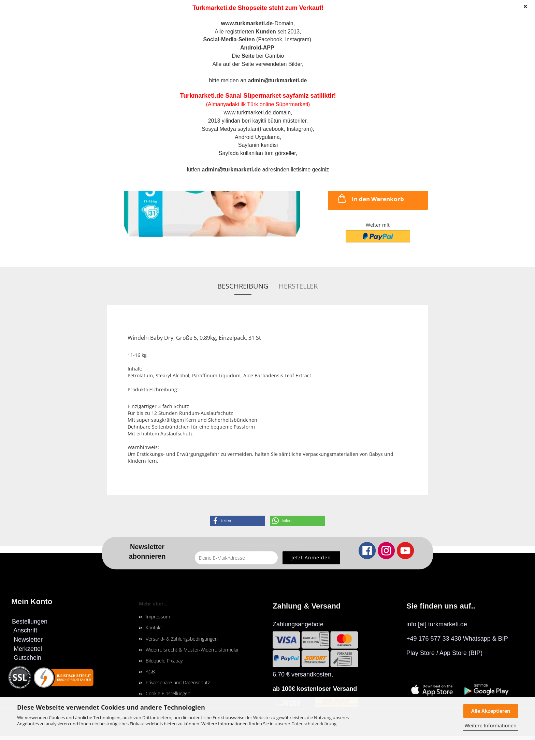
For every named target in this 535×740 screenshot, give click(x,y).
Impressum (158, 616)
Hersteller (298, 286)
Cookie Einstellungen (168, 693)
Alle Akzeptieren (490, 711)
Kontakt (154, 627)
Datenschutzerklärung (313, 724)
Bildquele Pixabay (164, 660)
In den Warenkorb (370, 198)
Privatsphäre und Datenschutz (178, 682)
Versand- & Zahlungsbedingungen (182, 639)
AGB (150, 671)
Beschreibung (243, 286)
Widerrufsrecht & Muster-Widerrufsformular (192, 649)
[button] (237, 521)
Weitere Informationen (491, 725)
